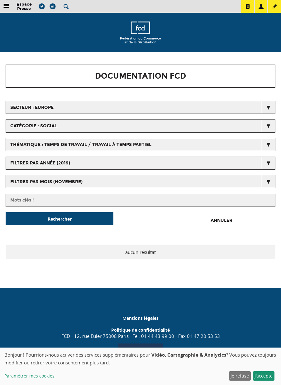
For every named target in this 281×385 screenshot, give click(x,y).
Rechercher (60, 219)
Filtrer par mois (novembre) (46, 181)
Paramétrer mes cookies (29, 376)
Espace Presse (24, 6)
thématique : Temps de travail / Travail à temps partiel (80, 144)
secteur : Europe (32, 107)
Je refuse (240, 376)
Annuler (221, 220)
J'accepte (264, 376)
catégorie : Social (33, 126)
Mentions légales (140, 318)
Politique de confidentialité (140, 330)
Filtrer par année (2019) (40, 163)
